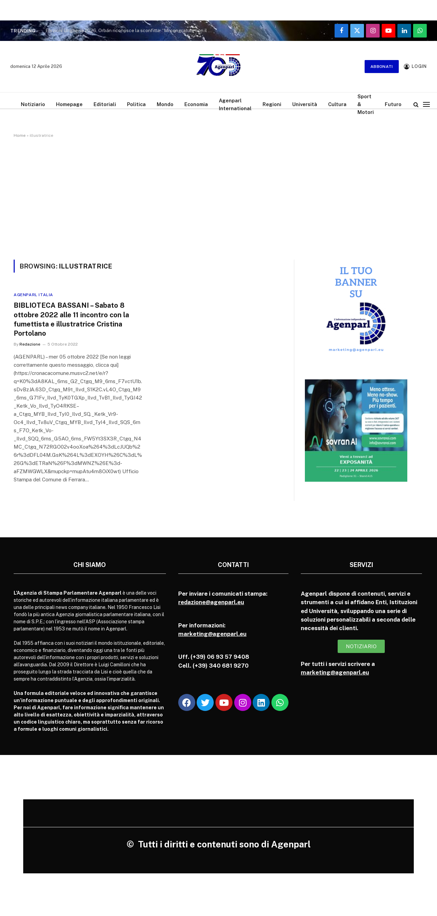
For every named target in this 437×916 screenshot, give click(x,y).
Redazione (29, 344)
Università (304, 104)
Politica (136, 104)
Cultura (337, 104)
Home (20, 135)
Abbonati (381, 66)
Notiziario (33, 104)
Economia (196, 104)
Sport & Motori (365, 104)
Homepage (69, 104)
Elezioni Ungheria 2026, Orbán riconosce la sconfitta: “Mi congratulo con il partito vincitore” (130, 30)
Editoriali (105, 104)
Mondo (165, 104)
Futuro (393, 104)
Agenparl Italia (33, 294)
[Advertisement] (218, 197)
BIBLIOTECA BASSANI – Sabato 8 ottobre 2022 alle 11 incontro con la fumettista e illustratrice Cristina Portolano (71, 319)
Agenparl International (235, 104)
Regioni (272, 104)
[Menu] (426, 104)
